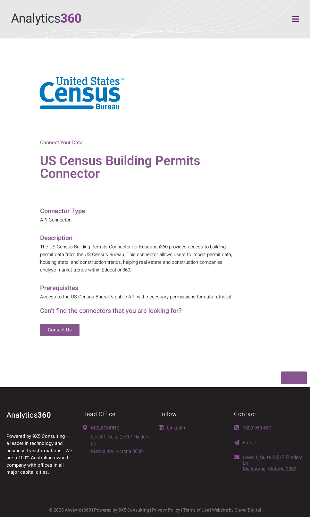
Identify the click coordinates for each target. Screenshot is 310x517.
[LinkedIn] (161, 427)
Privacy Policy (166, 510)
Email (249, 442)
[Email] (236, 442)
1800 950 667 (257, 427)
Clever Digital (248, 510)
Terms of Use (196, 510)
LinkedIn (176, 427)
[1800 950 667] (236, 427)
